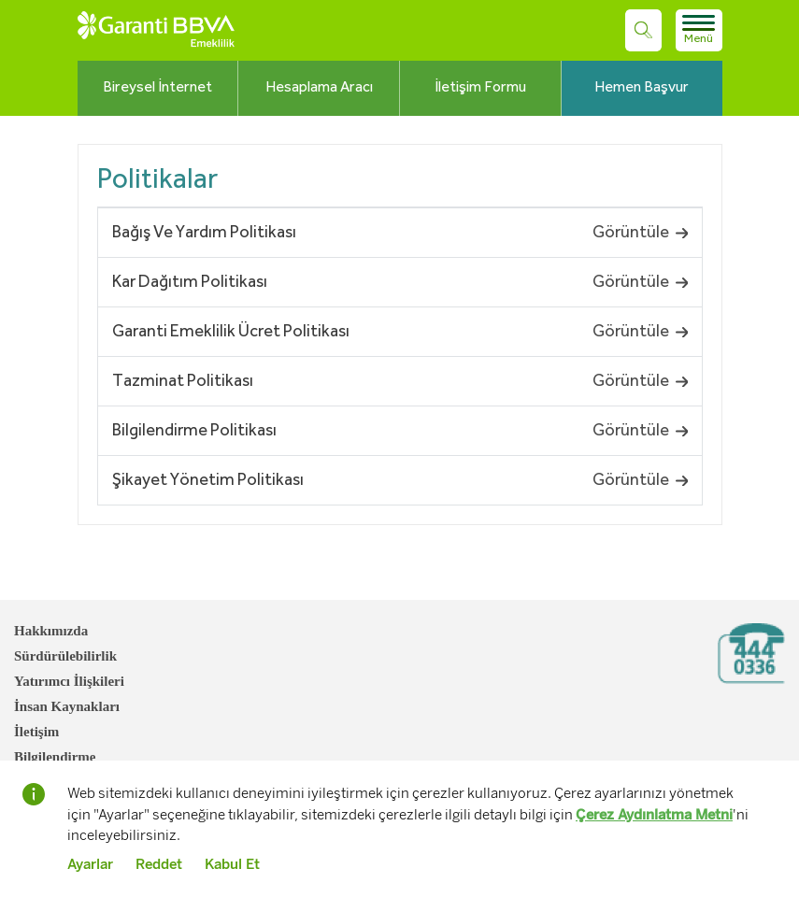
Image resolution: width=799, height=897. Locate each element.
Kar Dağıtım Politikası (189, 282)
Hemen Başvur (641, 87)
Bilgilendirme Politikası (194, 430)
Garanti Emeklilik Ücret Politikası (231, 331)
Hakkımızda (51, 630)
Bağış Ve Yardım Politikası (204, 232)
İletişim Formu (480, 87)
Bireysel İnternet (157, 87)
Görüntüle (640, 232)
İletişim (36, 731)
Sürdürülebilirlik (65, 655)
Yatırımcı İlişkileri (69, 681)
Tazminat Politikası (182, 381)
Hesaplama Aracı (319, 87)
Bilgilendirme (55, 756)
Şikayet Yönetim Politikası (208, 480)
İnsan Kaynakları (67, 706)
